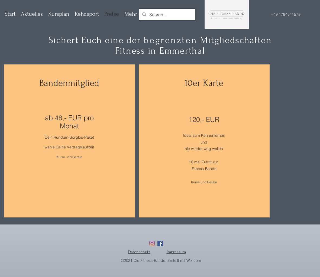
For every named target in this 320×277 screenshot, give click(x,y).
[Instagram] (152, 243)
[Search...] (179, 15)
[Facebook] (160, 243)
